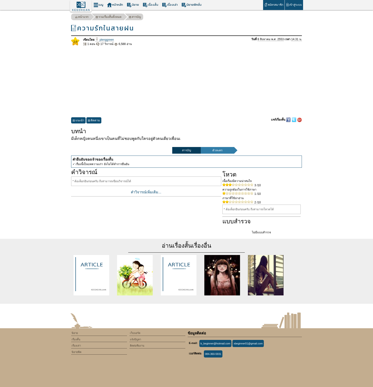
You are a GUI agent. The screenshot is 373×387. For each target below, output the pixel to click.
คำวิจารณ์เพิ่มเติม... (146, 192)
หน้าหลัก (115, 4)
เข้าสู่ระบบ (294, 5)
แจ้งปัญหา (135, 339)
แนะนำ (78, 121)
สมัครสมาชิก (273, 5)
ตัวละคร (217, 150)
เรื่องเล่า (170, 4)
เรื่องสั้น (150, 4)
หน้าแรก (81, 17)
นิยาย (133, 4)
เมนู (98, 4)
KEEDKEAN (81, 10)
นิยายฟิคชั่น (191, 4)
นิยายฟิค (76, 352)
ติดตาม (94, 121)
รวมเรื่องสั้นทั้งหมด (109, 17)
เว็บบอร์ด (135, 333)
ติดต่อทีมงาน (137, 345)
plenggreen (104, 39)
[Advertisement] (186, 82)
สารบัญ (135, 17)
